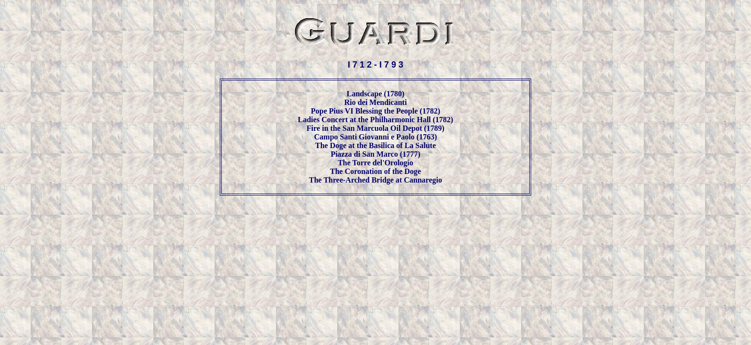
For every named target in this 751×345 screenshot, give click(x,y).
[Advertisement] (375, 225)
